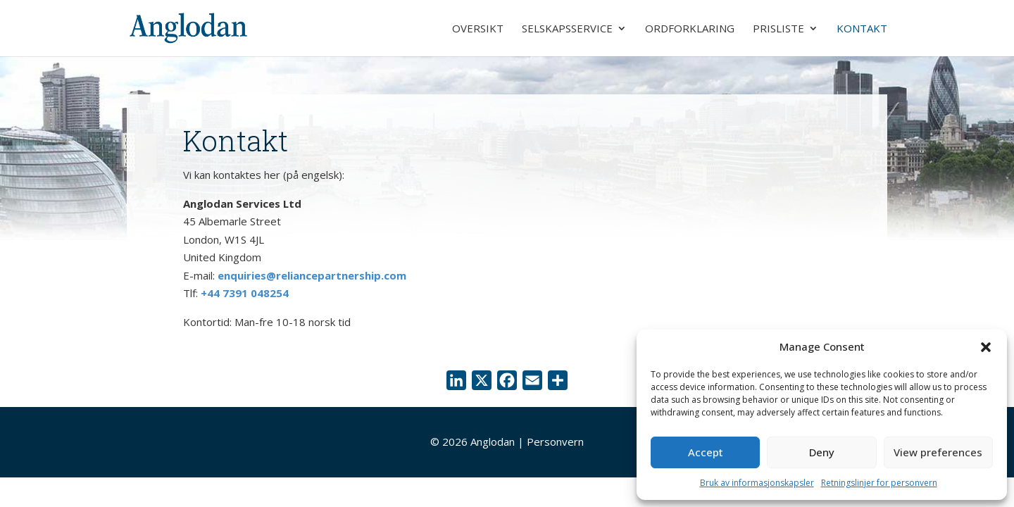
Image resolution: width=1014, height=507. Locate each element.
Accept (705, 452)
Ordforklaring (689, 29)
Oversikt (477, 29)
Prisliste (778, 29)
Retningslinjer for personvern (879, 483)
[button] (986, 347)
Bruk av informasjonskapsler (757, 483)
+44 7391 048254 (245, 293)
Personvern (555, 441)
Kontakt (862, 29)
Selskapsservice (567, 29)
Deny (821, 452)
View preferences (938, 452)
